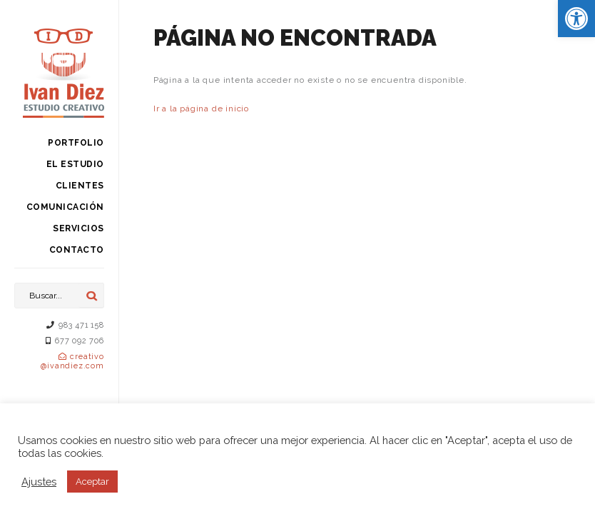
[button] (576, 18)
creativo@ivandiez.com (72, 361)
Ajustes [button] (38, 481)
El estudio (75, 164)
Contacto (76, 250)
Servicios (78, 228)
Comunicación (65, 207)
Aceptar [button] (92, 481)
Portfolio (76, 143)
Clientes (80, 186)
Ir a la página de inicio (201, 109)
